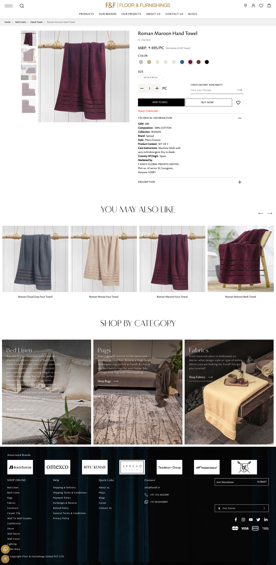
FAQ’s (102, 492)
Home (8, 22)
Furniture (12, 508)
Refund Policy (61, 508)
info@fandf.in (152, 487)
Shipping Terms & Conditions (70, 492)
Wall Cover (13, 539)
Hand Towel (36, 22)
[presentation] (260, 214)
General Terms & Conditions (69, 513)
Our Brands (108, 14)
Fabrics (11, 503)
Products (86, 14)
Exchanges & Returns (65, 503)
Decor (10, 528)
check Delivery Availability (207, 85)
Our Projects (131, 14)
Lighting (12, 544)
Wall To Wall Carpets (19, 518)
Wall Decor (13, 534)
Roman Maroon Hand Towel (61, 22)
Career (103, 503)
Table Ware (13, 549)
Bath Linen (20, 22)
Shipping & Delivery (64, 487)
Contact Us (174, 14)
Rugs (10, 498)
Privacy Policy (61, 518)
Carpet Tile (13, 513)
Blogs (192, 14)
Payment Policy (62, 498)
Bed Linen (12, 487)
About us (153, 14)
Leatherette (14, 523)
